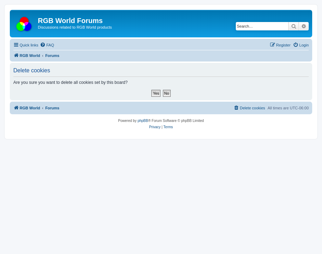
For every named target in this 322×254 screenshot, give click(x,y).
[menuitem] (47, 45)
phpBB (143, 121)
